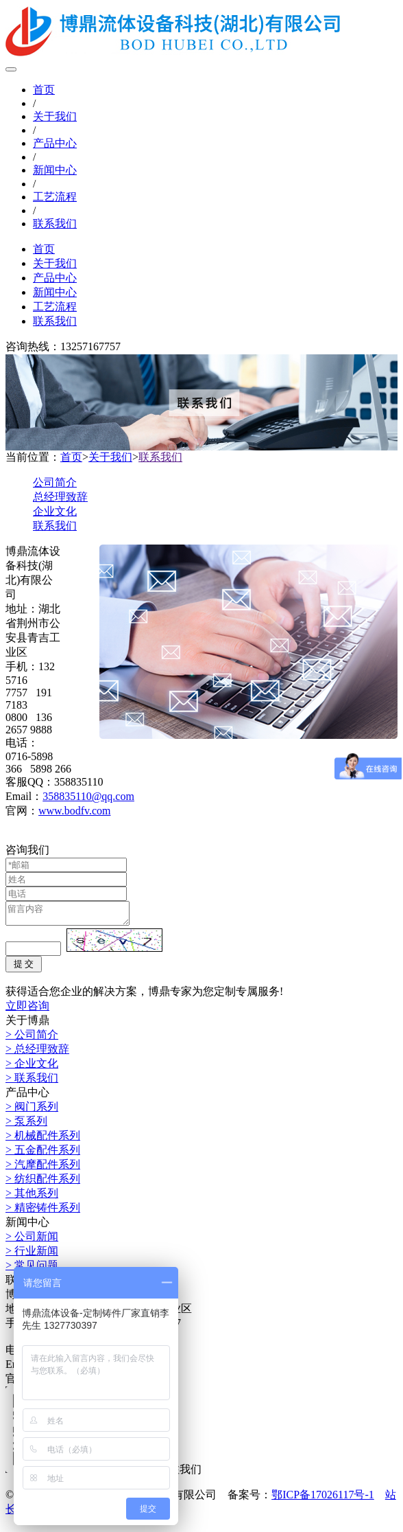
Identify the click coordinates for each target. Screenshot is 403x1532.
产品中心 (55, 143)
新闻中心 (55, 170)
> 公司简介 (31, 1038)
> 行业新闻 (31, 1255)
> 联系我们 (31, 1082)
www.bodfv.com (74, 810)
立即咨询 (27, 1010)
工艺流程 (55, 197)
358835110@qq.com (88, 796)
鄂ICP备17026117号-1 (322, 1499)
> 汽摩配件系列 (42, 1168)
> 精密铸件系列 (42, 1211)
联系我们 (55, 223)
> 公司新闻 (31, 1240)
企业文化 (55, 511)
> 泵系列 (26, 1125)
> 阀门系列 (31, 1111)
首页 (44, 89)
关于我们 (55, 116)
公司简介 (55, 482)
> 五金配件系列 (42, 1154)
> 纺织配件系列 (42, 1183)
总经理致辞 (60, 497)
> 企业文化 (31, 1067)
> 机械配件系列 (42, 1139)
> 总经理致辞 (37, 1053)
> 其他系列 (31, 1197)
